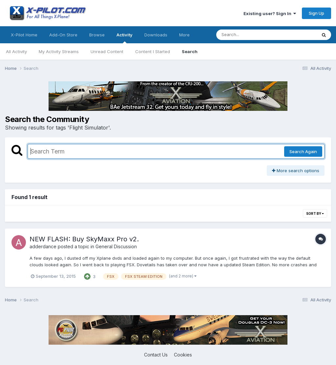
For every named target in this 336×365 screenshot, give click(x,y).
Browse (97, 34)
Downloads (155, 34)
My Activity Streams (59, 51)
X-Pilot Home (24, 34)
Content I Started (152, 51)
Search (190, 51)
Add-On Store (63, 34)
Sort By (315, 213)
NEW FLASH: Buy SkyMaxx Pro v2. (84, 239)
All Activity (16, 51)
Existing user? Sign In (269, 13)
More (184, 34)
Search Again (303, 151)
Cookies (183, 354)
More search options (295, 170)
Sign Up (316, 13)
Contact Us (156, 354)
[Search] (248, 35)
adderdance (43, 246)
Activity (124, 37)
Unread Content (107, 51)
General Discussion (116, 246)
